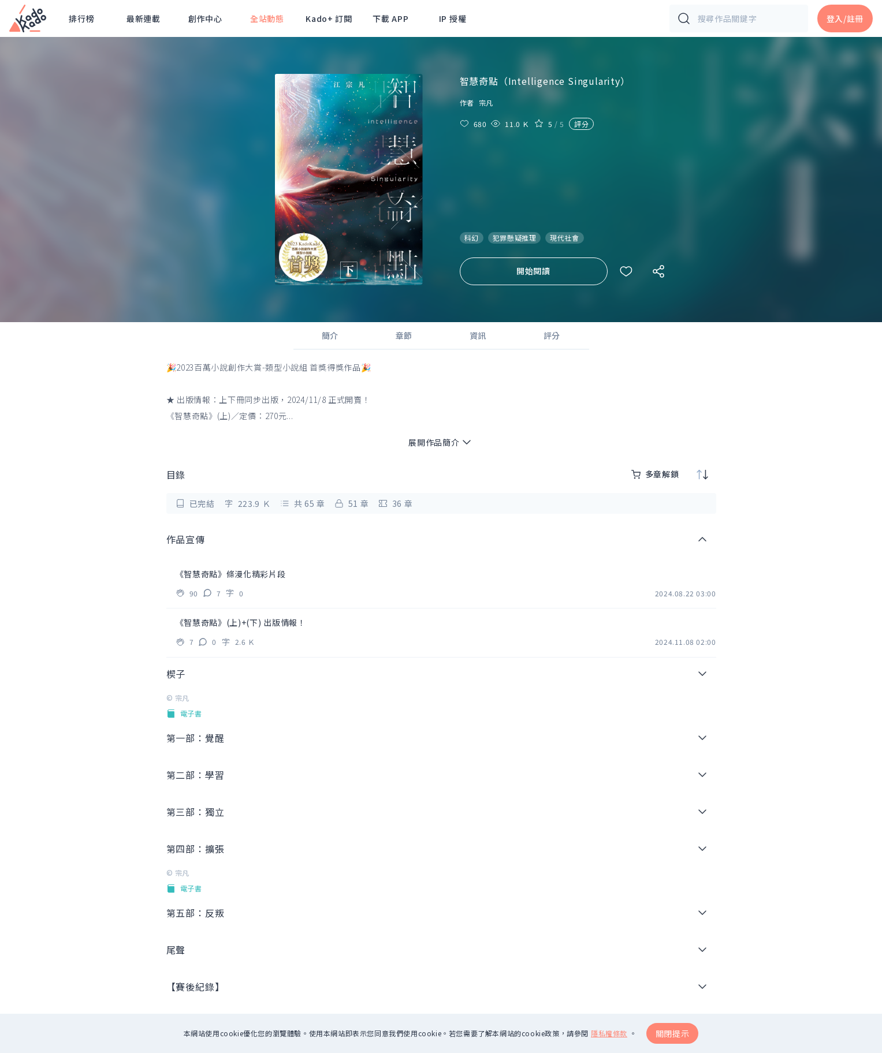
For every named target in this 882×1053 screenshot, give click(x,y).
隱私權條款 (609, 1034)
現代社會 (564, 237)
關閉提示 (673, 1033)
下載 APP (390, 18)
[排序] (702, 474)
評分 (581, 124)
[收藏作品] (626, 271)
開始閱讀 (533, 271)
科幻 (471, 237)
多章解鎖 (655, 474)
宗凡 (486, 102)
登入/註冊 (845, 18)
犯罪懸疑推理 (515, 237)
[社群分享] (658, 271)
